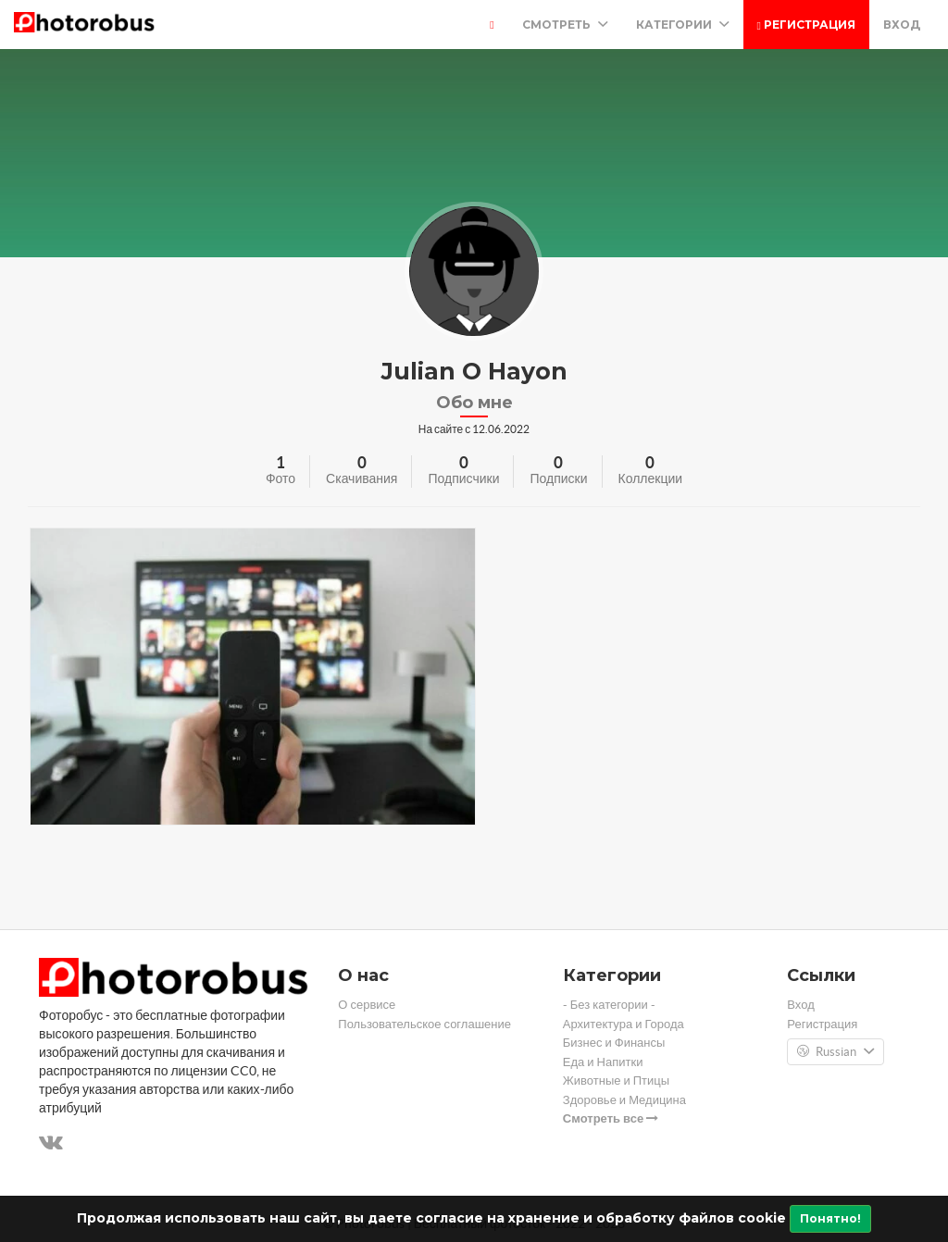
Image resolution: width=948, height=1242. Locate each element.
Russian (835, 1052)
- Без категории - (609, 1005)
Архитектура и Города (623, 1024)
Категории (683, 24)
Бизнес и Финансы (614, 1042)
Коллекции (650, 478)
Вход (901, 24)
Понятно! (830, 1218)
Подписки (558, 478)
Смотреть (565, 24)
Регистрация (806, 24)
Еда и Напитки (603, 1062)
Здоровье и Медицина (624, 1100)
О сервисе (366, 1005)
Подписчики (463, 478)
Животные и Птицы (616, 1080)
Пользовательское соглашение (424, 1024)
